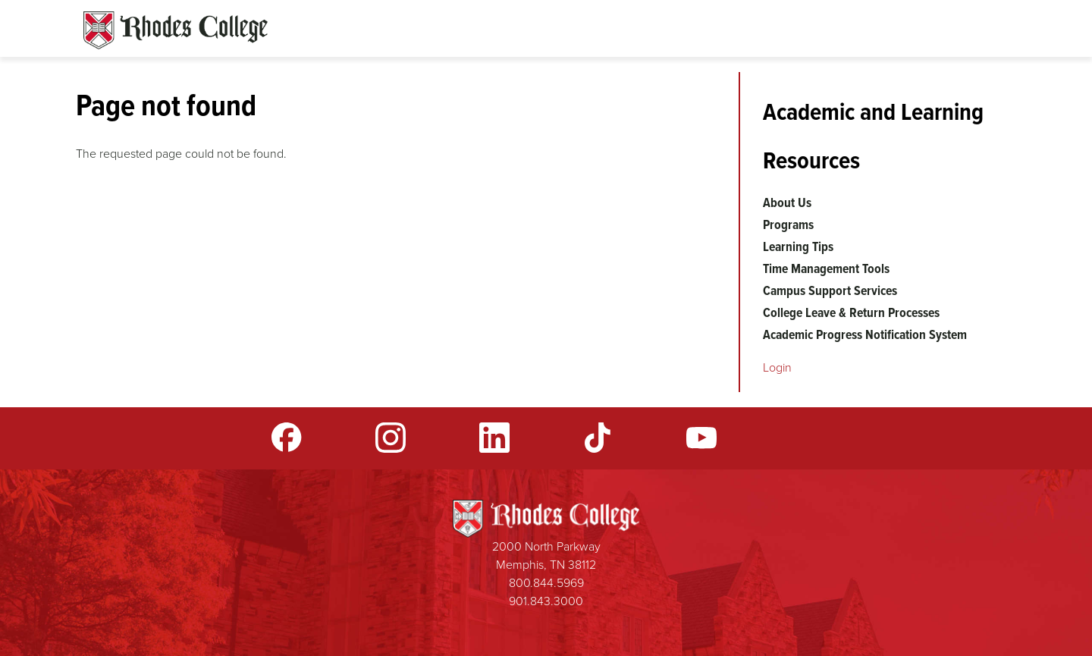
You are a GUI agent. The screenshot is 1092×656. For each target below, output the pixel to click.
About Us (787, 202)
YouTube (701, 437)
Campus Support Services (830, 290)
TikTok (597, 437)
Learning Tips (798, 246)
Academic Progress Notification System (865, 334)
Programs (788, 224)
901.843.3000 (546, 601)
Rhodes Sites (175, 30)
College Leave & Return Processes (851, 312)
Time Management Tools (826, 268)
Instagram (390, 437)
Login (777, 367)
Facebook (286, 437)
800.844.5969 (546, 583)
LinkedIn (494, 437)
